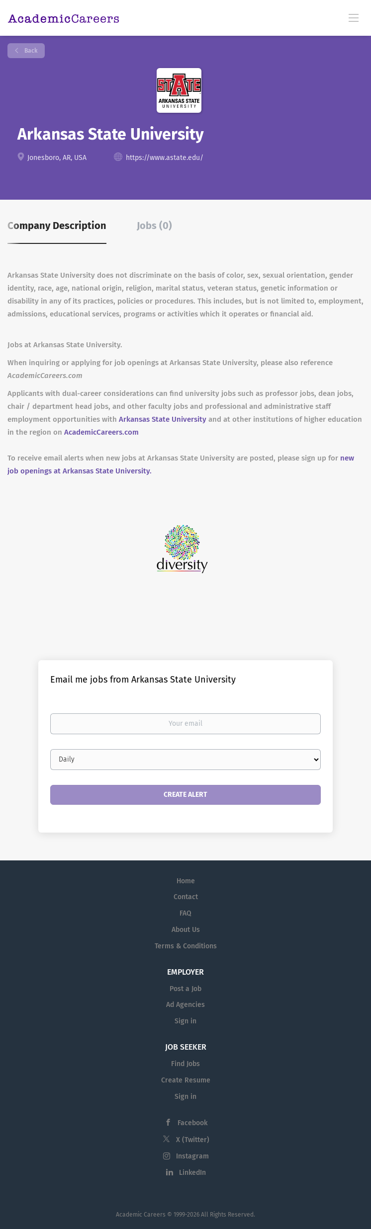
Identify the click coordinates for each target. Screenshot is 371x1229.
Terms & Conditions (186, 946)
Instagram (192, 1156)
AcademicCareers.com (101, 432)
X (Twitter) (192, 1140)
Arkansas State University (162, 419)
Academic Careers (141, 1214)
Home (186, 881)
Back (30, 50)
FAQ (185, 913)
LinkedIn (192, 1172)
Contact (186, 897)
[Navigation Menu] (354, 17)
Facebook (192, 1123)
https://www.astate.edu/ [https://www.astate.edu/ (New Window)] (164, 158)
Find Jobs (185, 1064)
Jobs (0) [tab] (154, 225)
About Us (186, 929)
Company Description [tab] (56, 225)
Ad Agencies (185, 1004)
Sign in (185, 1021)
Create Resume (185, 1080)
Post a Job (185, 989)
